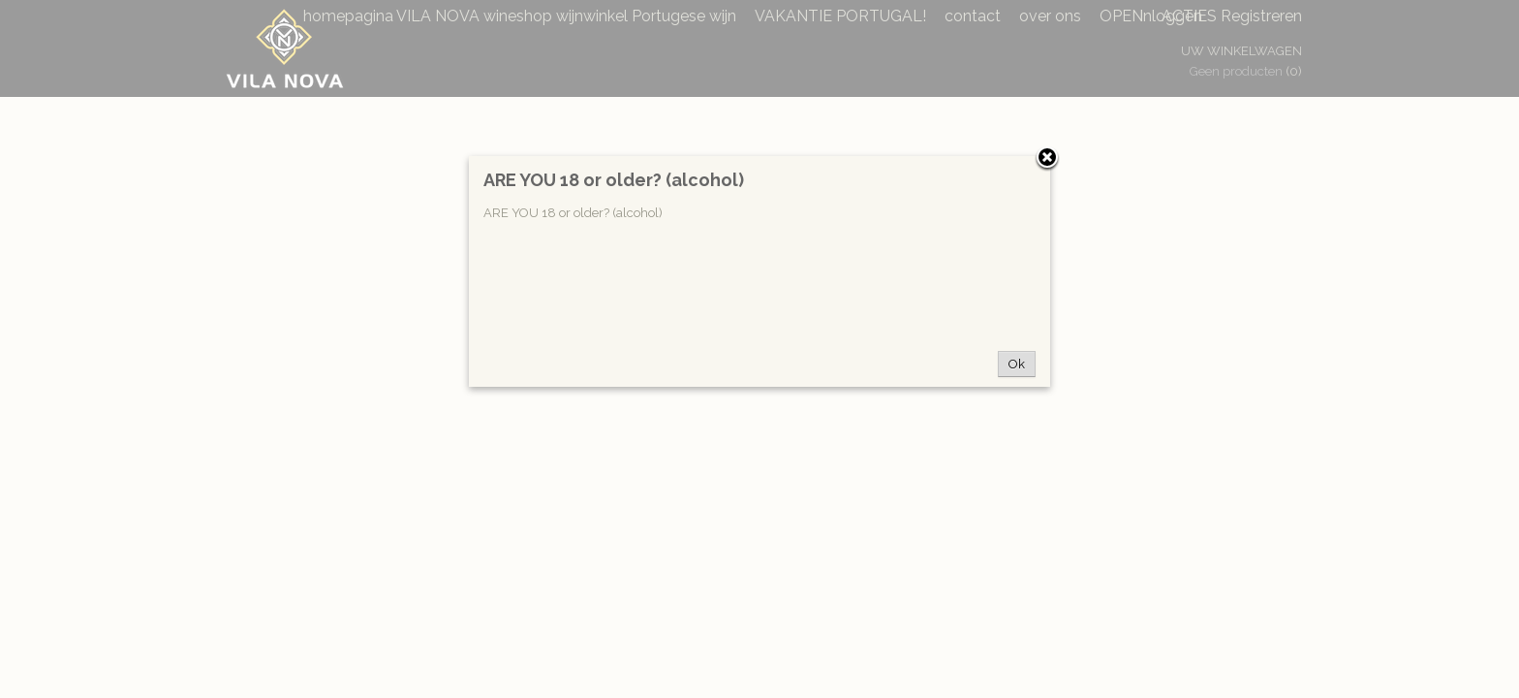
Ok (1016, 364)
